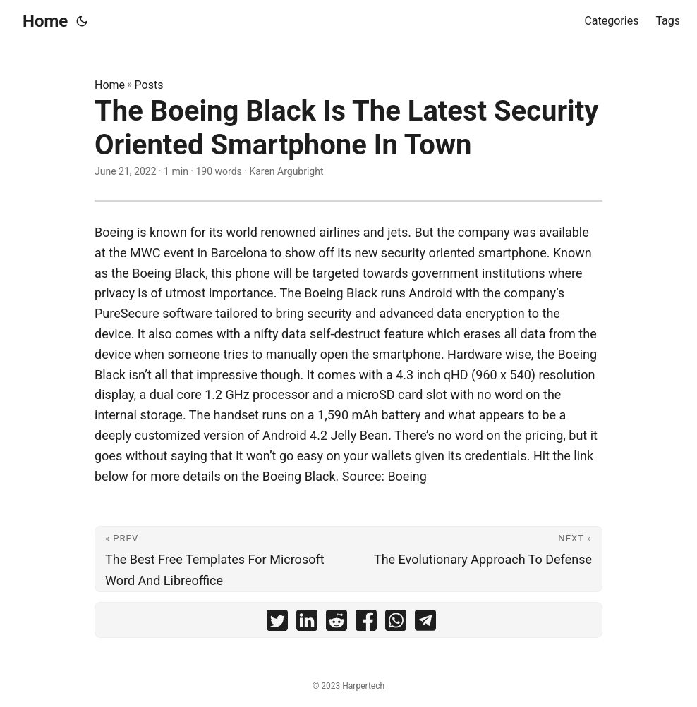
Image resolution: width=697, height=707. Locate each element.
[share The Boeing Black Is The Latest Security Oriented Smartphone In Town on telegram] (425, 623)
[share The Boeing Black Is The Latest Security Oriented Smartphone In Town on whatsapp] (395, 623)
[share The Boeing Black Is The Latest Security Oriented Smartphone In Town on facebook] (366, 623)
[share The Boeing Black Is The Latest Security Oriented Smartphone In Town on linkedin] (306, 623)
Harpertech (363, 686)
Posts (149, 85)
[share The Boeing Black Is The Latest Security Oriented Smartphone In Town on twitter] (277, 623)
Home (45, 21)
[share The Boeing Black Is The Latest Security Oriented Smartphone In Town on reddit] (336, 623)
